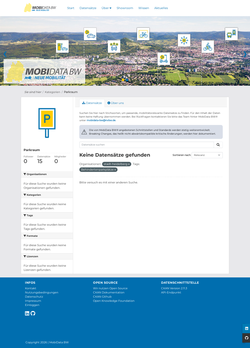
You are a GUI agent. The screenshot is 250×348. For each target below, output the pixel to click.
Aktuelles (161, 8)
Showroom (125, 8)
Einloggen (32, 305)
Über (106, 8)
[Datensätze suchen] (146, 145)
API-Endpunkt (171, 292)
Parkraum (71, 92)
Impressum (33, 300)
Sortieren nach (181, 155)
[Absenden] (218, 145)
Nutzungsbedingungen (41, 292)
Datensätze (88, 8)
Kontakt (30, 288)
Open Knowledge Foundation (114, 300)
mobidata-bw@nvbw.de (101, 120)
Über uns (115, 103)
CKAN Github (102, 296)
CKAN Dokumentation (108, 292)
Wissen (143, 8)
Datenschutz (34, 296)
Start (70, 8)
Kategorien (52, 92)
